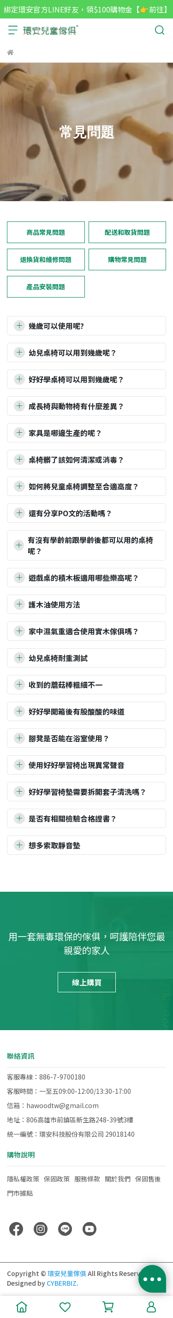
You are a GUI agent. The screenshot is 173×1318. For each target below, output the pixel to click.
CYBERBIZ (62, 1283)
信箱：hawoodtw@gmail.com (53, 1105)
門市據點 (20, 1193)
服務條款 (87, 1178)
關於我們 (118, 1178)
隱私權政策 (23, 1178)
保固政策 (57, 1178)
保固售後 (148, 1178)
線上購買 (86, 982)
